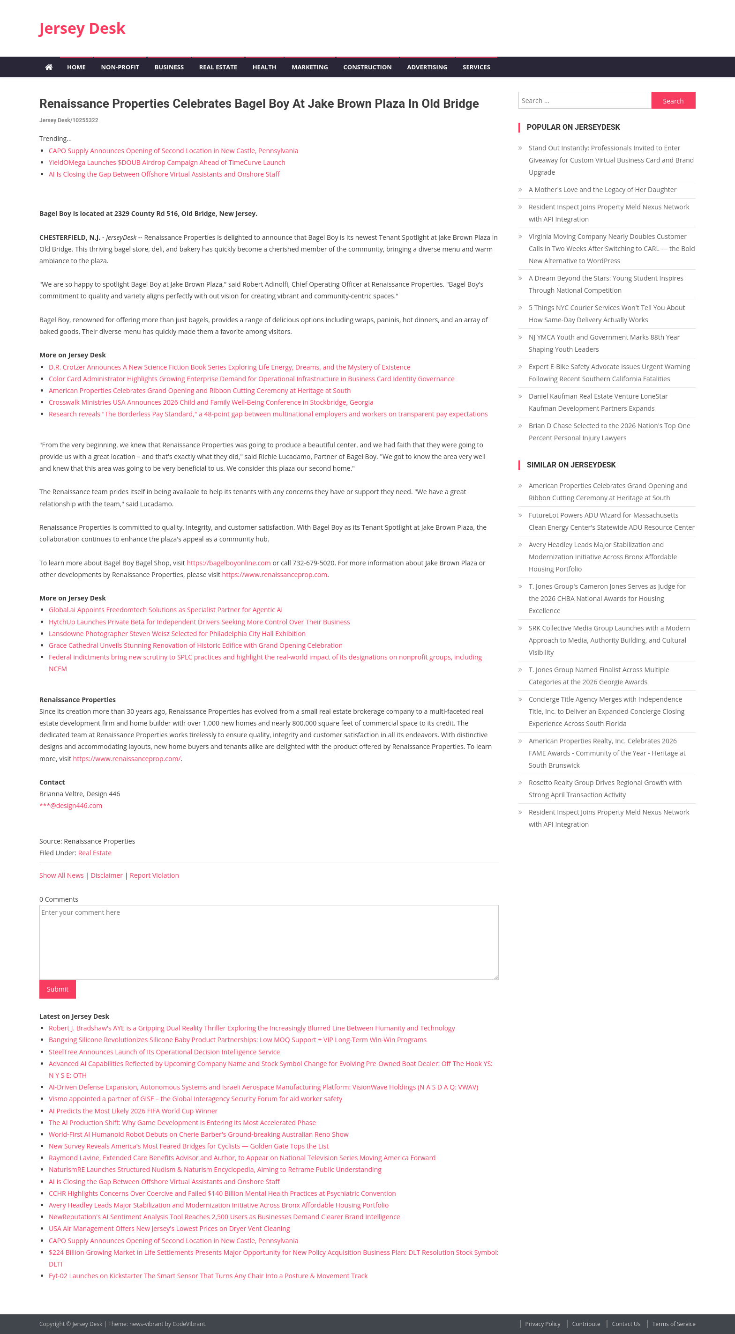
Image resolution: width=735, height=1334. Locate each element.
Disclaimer (107, 875)
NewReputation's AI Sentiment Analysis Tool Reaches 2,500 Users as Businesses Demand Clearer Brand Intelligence (224, 1216)
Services (476, 67)
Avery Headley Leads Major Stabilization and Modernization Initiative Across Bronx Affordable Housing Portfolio (219, 1205)
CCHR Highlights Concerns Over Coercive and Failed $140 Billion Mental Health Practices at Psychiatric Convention (222, 1193)
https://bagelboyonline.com (228, 562)
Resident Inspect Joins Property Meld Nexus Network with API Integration (609, 212)
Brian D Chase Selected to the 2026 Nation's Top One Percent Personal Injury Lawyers (609, 431)
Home (76, 67)
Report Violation (154, 875)
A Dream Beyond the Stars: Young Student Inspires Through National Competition (606, 284)
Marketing (310, 67)
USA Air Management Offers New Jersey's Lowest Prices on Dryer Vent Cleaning (169, 1228)
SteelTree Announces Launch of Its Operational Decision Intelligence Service (164, 1051)
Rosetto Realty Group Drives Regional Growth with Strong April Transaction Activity (605, 788)
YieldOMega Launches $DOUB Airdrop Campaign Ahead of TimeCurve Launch (167, 162)
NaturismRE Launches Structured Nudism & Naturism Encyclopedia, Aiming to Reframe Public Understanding (215, 1169)
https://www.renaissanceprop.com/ (127, 758)
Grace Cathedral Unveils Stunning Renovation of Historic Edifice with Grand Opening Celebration (196, 645)
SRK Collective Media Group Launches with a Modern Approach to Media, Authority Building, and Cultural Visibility (609, 640)
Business (169, 67)
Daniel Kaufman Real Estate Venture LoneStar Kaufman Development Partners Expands (598, 402)
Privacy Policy (543, 1324)
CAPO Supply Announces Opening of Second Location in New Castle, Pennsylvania (173, 150)
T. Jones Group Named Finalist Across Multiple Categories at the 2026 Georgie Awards (599, 675)
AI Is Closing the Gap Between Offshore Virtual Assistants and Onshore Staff (164, 174)
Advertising (427, 67)
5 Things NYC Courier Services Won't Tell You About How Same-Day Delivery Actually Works (607, 313)
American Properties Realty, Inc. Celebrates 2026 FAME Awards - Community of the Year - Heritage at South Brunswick (607, 753)
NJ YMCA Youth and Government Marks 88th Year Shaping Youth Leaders (604, 343)
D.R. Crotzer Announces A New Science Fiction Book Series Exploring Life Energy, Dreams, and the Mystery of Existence (230, 367)
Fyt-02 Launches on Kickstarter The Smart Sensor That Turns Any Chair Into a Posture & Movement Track (208, 1275)
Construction (368, 67)
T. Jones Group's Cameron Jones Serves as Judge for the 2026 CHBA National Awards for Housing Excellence (607, 598)
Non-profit (120, 67)
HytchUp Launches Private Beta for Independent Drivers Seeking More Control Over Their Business (199, 621)
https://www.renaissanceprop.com (275, 574)
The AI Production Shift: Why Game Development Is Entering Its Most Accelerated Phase (182, 1122)
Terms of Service (674, 1324)
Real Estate (218, 67)
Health (265, 67)
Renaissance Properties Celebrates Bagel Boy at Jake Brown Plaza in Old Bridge (259, 103)
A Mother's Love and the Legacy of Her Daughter (602, 189)
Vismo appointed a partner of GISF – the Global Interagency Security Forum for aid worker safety (195, 1098)
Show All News (61, 875)
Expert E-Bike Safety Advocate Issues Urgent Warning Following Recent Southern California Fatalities (609, 372)
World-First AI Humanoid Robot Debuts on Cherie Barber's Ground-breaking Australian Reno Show (199, 1134)
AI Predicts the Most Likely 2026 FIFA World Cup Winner (133, 1110)
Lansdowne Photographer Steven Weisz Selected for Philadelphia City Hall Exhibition (177, 633)
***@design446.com (70, 805)
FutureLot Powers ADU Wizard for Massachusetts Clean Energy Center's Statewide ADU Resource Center (612, 521)
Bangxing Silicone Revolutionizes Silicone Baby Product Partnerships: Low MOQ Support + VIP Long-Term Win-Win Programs (238, 1039)
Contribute (586, 1324)
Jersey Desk (82, 28)
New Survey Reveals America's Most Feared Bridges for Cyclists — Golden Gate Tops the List (189, 1145)
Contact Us (626, 1324)
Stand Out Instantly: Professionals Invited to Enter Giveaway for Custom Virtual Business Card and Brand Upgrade (611, 160)
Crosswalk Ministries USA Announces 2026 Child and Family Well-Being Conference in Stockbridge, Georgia (211, 402)
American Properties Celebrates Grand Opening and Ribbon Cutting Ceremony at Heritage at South (200, 390)
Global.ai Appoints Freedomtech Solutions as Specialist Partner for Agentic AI (166, 609)
